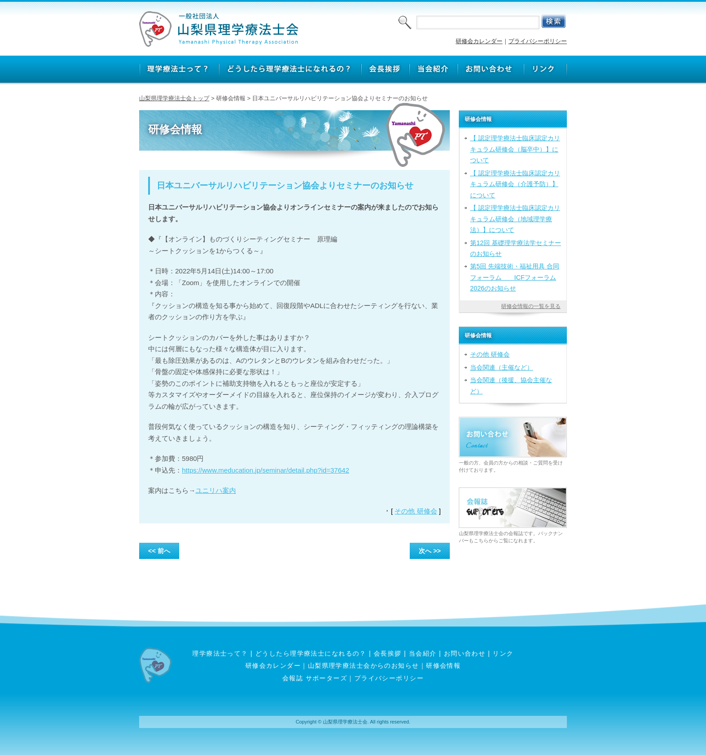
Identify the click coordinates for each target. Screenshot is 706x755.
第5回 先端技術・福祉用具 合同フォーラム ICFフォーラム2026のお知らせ (514, 277)
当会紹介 (423, 653)
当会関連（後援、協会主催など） (511, 385)
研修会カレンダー (479, 41)
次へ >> (430, 550)
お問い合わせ (465, 653)
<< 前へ (159, 550)
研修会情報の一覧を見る (531, 306)
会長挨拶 (388, 653)
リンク (503, 653)
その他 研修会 (415, 511)
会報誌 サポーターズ (314, 678)
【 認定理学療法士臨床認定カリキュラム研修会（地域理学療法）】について (515, 218)
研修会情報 (443, 665)
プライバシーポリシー (537, 41)
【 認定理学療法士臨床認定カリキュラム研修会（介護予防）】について (515, 184)
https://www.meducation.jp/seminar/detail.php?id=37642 (265, 470)
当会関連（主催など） (501, 367)
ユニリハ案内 (215, 490)
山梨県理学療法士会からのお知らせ (363, 665)
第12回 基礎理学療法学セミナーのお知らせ (515, 248)
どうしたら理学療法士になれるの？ (311, 653)
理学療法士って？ (220, 653)
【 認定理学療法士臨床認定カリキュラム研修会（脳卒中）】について (515, 149)
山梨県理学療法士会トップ (174, 98)
